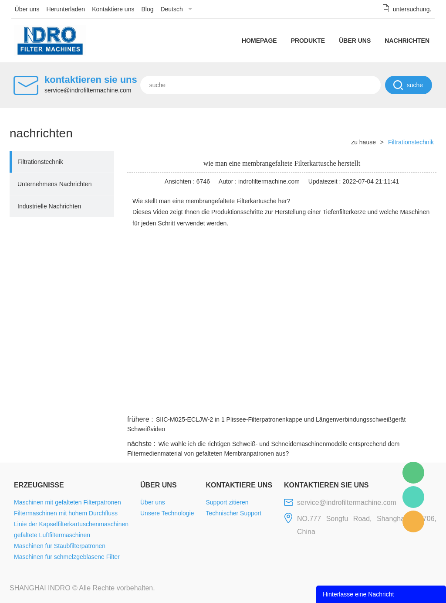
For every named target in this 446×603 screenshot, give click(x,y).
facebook (280, 402)
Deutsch (171, 9)
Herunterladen (65, 9)
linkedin (421, 402)
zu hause (363, 142)
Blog (147, 9)
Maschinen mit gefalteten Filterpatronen (67, 502)
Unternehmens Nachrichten (54, 184)
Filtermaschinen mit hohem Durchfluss (66, 513)
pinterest (374, 402)
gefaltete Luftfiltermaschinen (52, 534)
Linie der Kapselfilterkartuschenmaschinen (71, 524)
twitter (327, 402)
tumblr (397, 402)
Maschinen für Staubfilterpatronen (59, 545)
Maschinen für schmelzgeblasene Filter (67, 556)
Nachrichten (407, 40)
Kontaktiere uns (113, 9)
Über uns (27, 9)
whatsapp (350, 402)
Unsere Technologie (167, 513)
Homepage (259, 40)
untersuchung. (412, 9)
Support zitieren (227, 502)
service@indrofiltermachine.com (87, 90)
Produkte (308, 40)
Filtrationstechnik (40, 161)
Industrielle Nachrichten (49, 206)
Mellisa (413, 497)
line (304, 402)
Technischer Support (233, 513)
